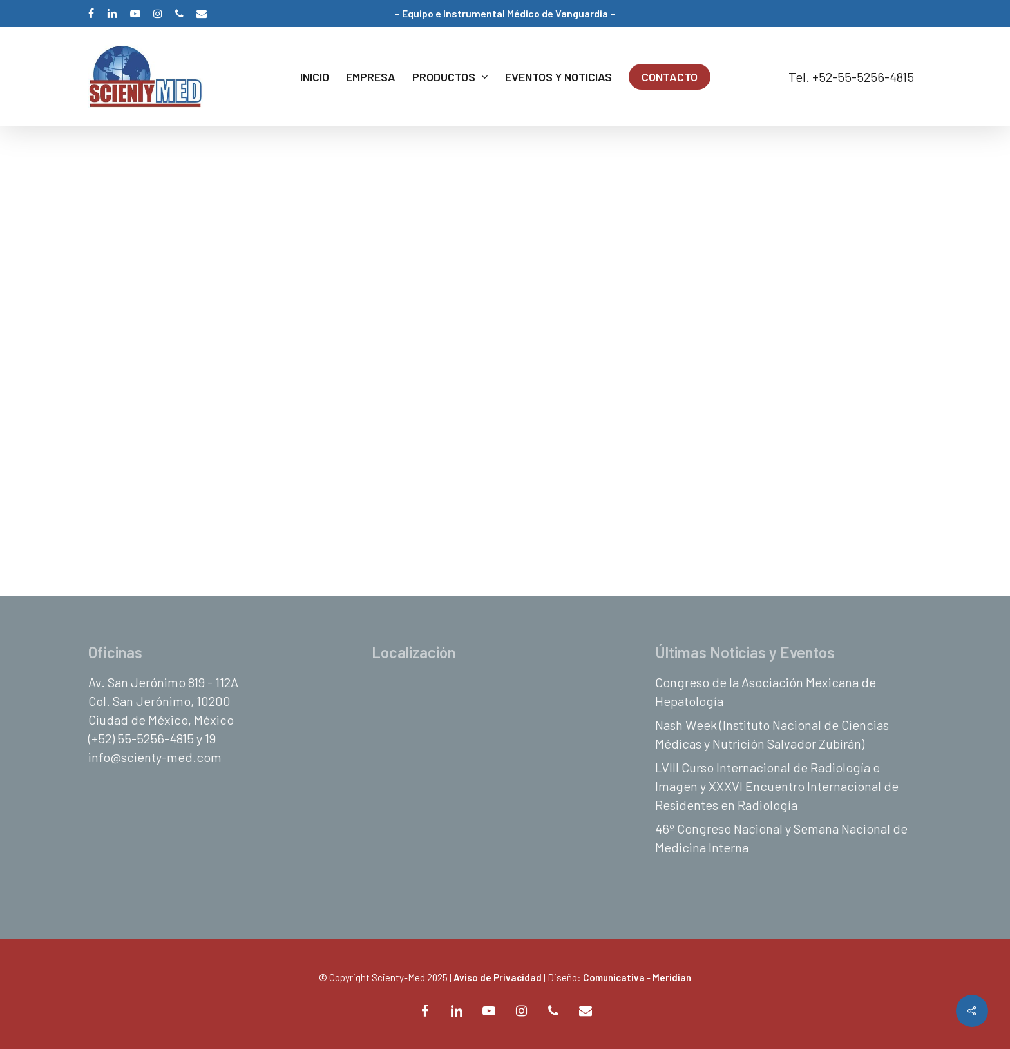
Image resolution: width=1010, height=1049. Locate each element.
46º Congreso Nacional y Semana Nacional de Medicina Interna (781, 838)
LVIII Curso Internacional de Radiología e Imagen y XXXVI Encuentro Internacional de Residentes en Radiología (777, 786)
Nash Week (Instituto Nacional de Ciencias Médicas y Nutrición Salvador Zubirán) (772, 734)
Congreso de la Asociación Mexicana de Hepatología (765, 691)
